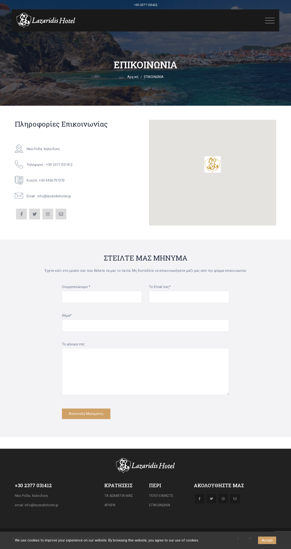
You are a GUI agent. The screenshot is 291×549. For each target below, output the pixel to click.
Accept (267, 540)
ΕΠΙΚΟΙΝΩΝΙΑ (159, 505)
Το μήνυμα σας (73, 344)
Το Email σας (160, 287)
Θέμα (67, 315)
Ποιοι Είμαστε (161, 496)
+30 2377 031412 (145, 5)
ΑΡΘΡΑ (109, 505)
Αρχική (133, 77)
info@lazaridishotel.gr (41, 505)
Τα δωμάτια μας (118, 496)
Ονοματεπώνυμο (76, 287)
